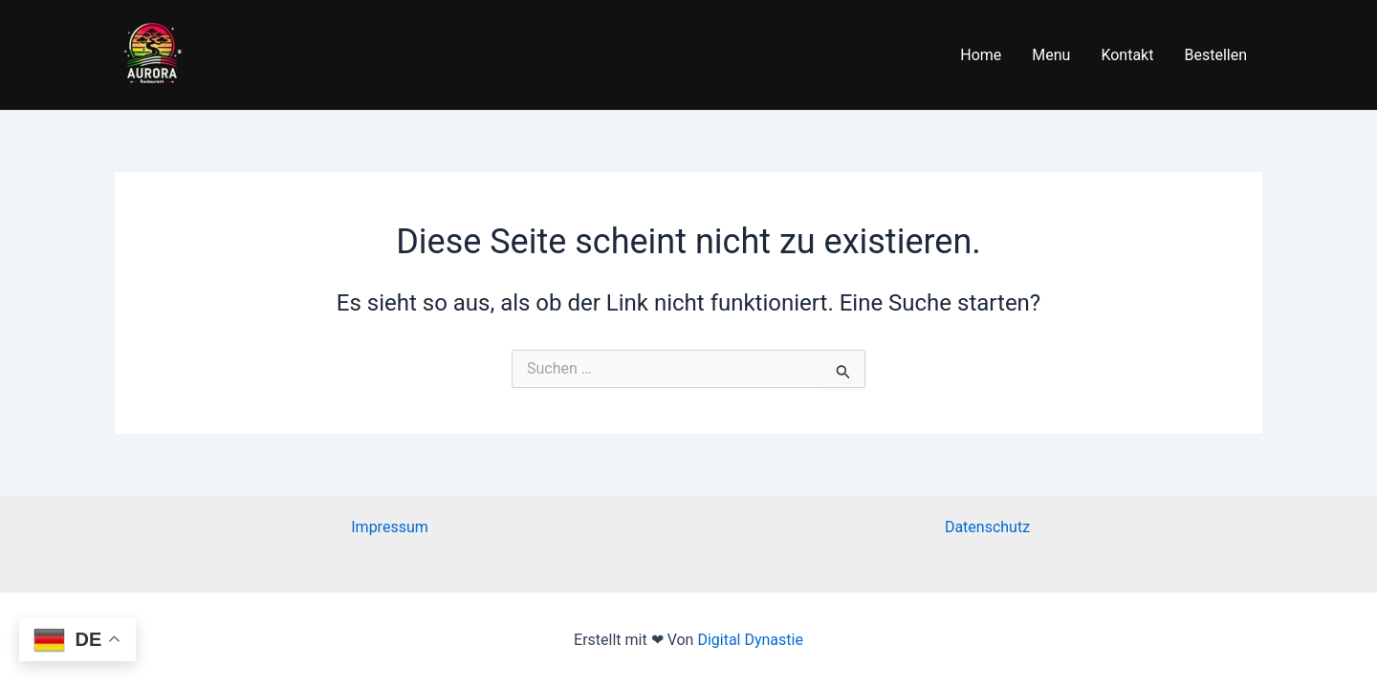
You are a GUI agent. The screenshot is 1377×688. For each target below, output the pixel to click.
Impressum (389, 527)
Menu (1051, 55)
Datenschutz (987, 527)
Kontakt (1127, 55)
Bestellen (1215, 55)
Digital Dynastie (748, 640)
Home (980, 55)
